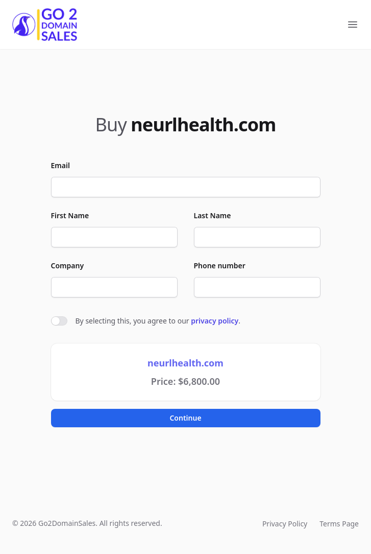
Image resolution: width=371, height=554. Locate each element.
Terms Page (339, 523)
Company (67, 265)
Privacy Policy (284, 523)
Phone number (219, 265)
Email (60, 165)
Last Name (212, 215)
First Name (70, 215)
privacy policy (214, 321)
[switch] (59, 321)
